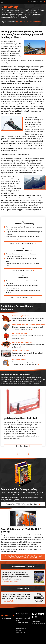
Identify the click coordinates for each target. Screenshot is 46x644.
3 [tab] (24, 454)
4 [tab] (26, 454)
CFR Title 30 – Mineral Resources (28, 22)
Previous (17, 454)
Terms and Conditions (38, 623)
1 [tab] (20, 454)
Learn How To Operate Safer (22, 270)
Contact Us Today (8, 601)
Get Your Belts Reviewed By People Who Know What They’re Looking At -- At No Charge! (23, 556)
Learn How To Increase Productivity (22, 243)
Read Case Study (22, 446)
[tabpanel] (23, 417)
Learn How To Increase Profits (21, 297)
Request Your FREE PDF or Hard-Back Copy (22, 504)
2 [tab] (22, 454)
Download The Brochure (10, 581)
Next (29, 454)
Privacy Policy (36, 621)
